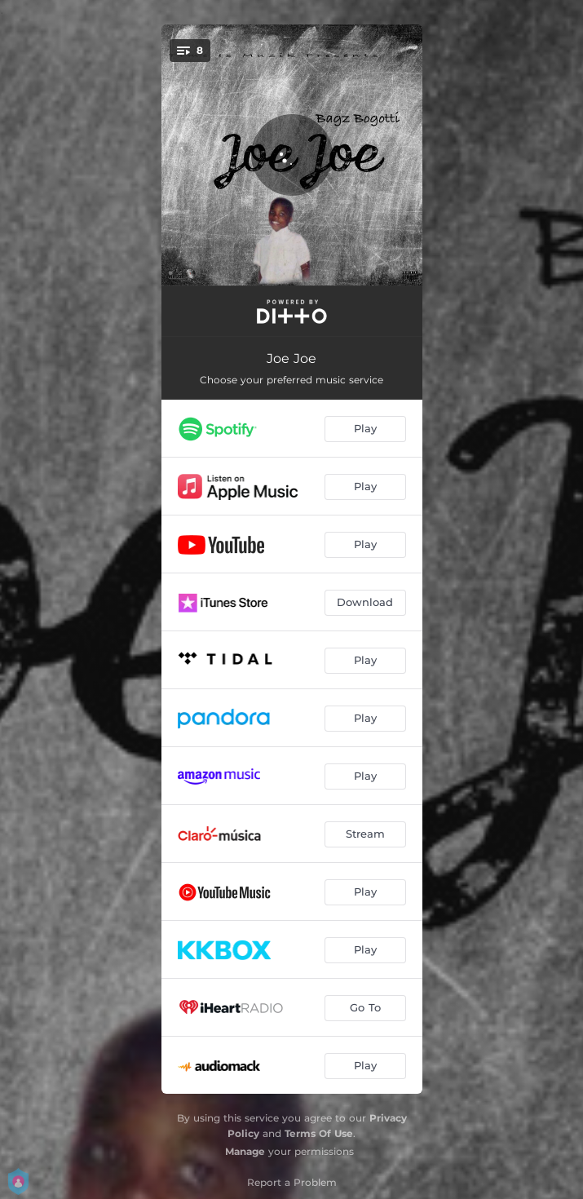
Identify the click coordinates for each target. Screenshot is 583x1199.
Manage (245, 1151)
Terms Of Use (319, 1133)
